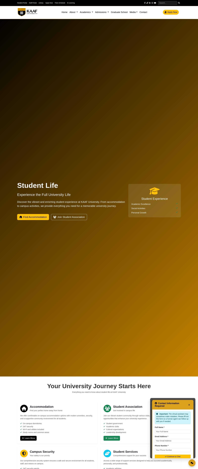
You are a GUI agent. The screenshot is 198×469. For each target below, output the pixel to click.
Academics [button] (85, 12)
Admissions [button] (101, 12)
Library (41, 3)
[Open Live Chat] (191, 462)
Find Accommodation (33, 217)
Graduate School (119, 12)
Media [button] (133, 12)
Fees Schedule (60, 3)
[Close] (189, 404)
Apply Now (49, 3)
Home (64, 12)
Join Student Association (69, 217)
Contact (143, 12)
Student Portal (22, 3)
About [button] (72, 12)
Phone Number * (162, 446)
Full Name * (159, 427)
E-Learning (71, 3)
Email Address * (161, 436)
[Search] (167, 3)
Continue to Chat (172, 457)
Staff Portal (33, 3)
